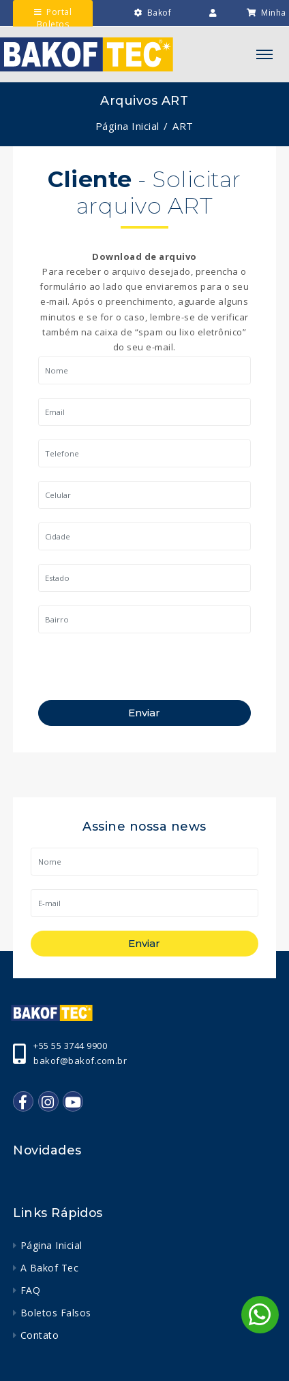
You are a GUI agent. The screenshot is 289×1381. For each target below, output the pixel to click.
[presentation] (141, 673)
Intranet (205, 26)
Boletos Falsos (55, 1312)
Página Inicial (127, 126)
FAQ (30, 1290)
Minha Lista (266, 25)
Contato (39, 1335)
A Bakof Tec (49, 1267)
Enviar (144, 712)
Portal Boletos (53, 18)
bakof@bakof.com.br (80, 1060)
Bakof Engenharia (148, 25)
